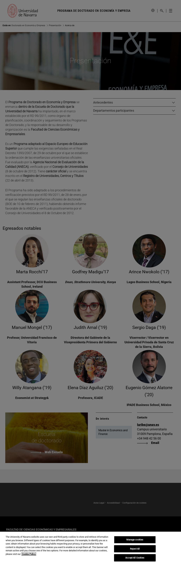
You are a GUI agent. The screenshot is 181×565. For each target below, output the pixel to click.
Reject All (135, 548)
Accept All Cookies (134, 557)
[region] (90, 548)
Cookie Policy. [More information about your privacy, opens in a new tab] (29, 554)
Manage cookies (134, 539)
